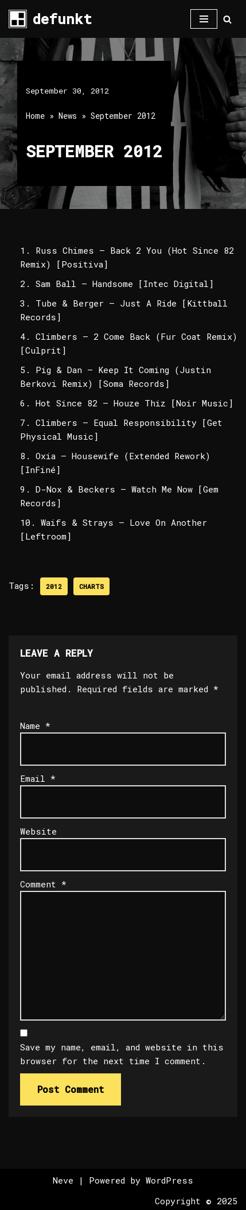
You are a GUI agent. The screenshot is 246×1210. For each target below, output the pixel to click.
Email (38, 778)
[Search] (227, 19)
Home (35, 115)
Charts (91, 586)
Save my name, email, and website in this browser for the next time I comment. (122, 1053)
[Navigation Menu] (203, 19)
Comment (43, 884)
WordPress (169, 1180)
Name (35, 725)
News (67, 115)
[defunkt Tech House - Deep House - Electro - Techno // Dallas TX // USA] (50, 19)
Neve (63, 1180)
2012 (54, 586)
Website (38, 831)
